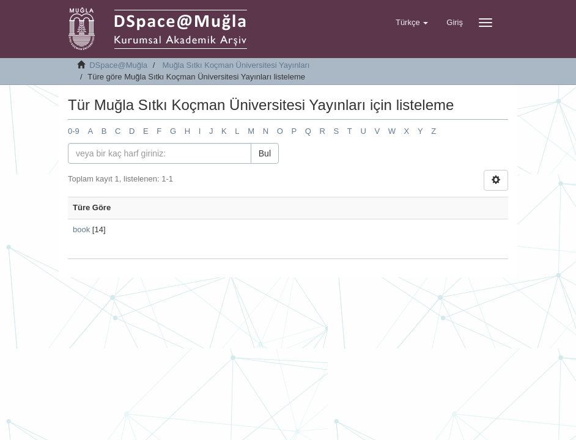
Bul (265, 153)
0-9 (73, 131)
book (81, 229)
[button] (411, 22)
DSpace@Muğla (118, 65)
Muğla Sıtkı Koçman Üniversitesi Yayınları (236, 65)
